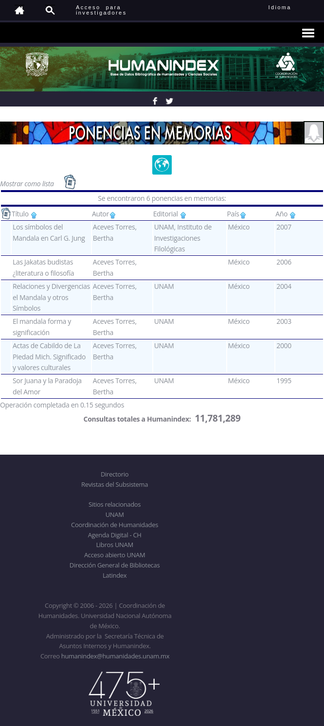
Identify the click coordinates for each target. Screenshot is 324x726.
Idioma (291, 7)
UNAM (115, 514)
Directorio (114, 474)
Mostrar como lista (27, 183)
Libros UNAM (114, 544)
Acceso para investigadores (101, 10)
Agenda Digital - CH (115, 535)
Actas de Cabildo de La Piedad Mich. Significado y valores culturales (49, 356)
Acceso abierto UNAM (114, 554)
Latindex (114, 575)
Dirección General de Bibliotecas (115, 565)
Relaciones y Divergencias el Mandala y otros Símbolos (51, 297)
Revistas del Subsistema (114, 484)
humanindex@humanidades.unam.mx (115, 656)
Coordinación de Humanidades (114, 524)
